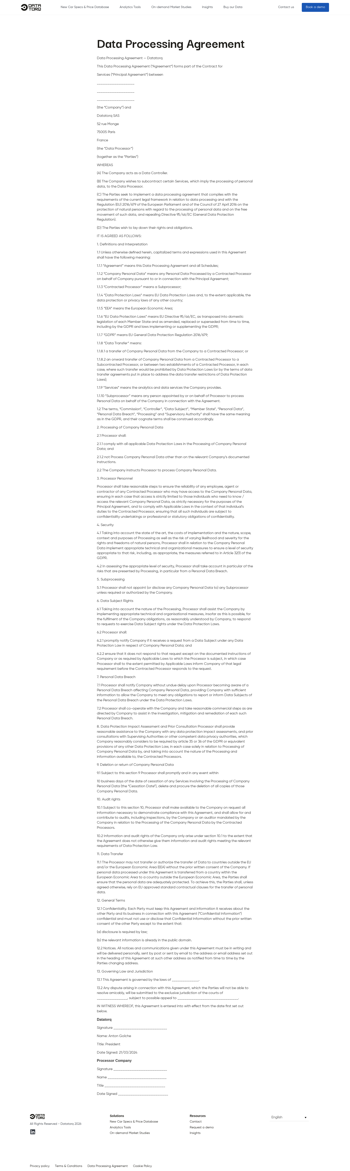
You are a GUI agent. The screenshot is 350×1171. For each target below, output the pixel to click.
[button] (289, 1117)
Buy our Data (232, 7)
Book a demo (315, 7)
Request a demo (202, 1127)
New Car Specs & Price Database (85, 7)
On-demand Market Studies (171, 7)
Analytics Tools (130, 7)
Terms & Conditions (68, 1166)
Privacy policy (40, 1166)
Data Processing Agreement (108, 1166)
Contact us (286, 7)
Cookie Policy (142, 1166)
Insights (207, 7)
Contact (196, 1121)
